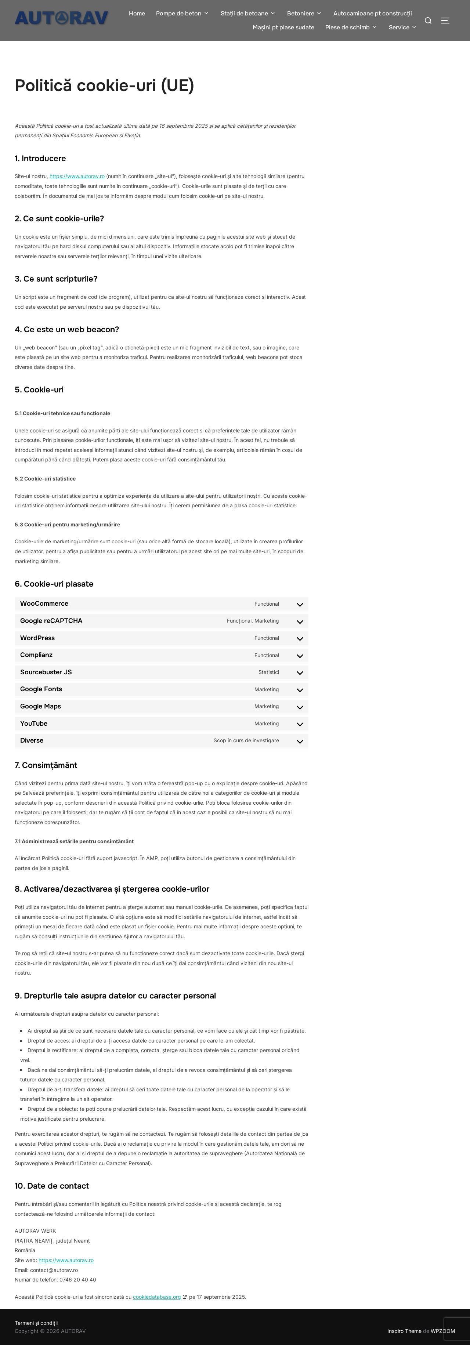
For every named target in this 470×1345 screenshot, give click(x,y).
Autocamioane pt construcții (372, 13)
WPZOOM (443, 1331)
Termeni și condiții (36, 1323)
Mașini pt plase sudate (283, 27)
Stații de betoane (248, 13)
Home (137, 13)
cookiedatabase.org (157, 1297)
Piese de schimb (351, 27)
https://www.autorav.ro (77, 176)
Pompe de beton (183, 13)
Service (403, 27)
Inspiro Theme (404, 1331)
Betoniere (304, 13)
